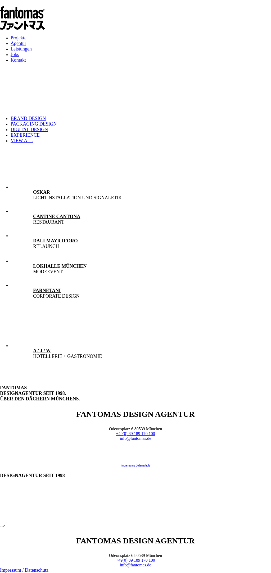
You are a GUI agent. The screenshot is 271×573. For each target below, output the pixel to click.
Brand (28, 118)
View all (22, 140)
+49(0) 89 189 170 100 (135, 433)
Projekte (18, 37)
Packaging (34, 124)
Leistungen (21, 49)
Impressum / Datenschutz (135, 465)
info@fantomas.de (135, 438)
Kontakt (18, 60)
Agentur (18, 43)
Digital (29, 129)
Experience (25, 135)
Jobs (15, 54)
